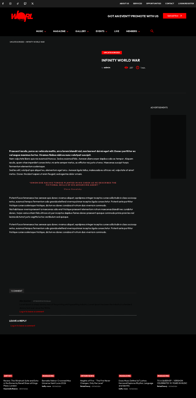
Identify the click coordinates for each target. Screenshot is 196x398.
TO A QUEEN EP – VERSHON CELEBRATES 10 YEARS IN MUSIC (172, 382)
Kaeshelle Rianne (11, 389)
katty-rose (46, 386)
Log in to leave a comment (32, 311)
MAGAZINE (48, 376)
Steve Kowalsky (73, 189)
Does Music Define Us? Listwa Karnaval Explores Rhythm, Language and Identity (136, 383)
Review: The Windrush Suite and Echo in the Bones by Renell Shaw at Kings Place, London (21, 383)
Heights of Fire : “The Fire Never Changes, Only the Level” (95, 382)
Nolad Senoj (85, 386)
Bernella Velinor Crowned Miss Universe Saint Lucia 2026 (56, 382)
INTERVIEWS (87, 376)
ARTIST (8, 376)
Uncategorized (17, 42)
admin (107, 67)
